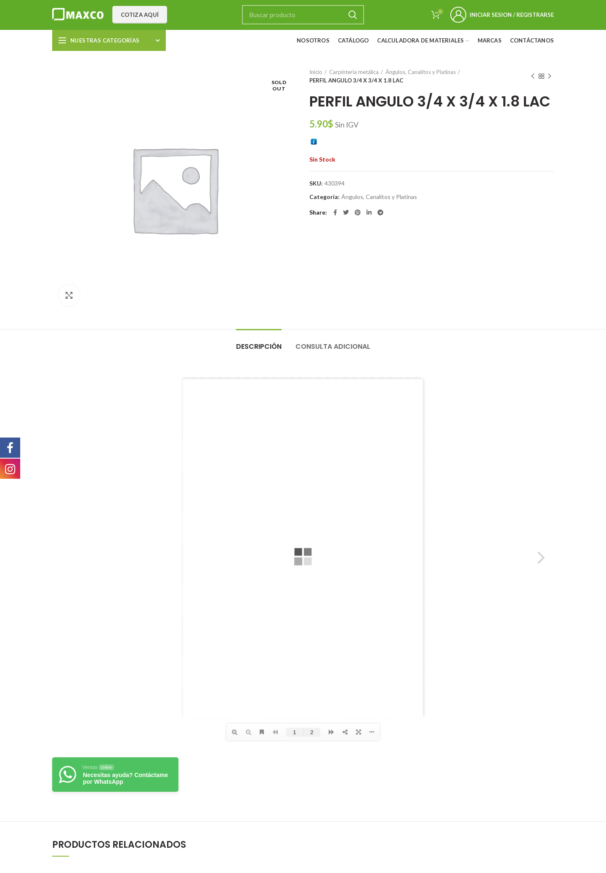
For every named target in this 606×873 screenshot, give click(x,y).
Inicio (315, 72)
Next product (549, 76)
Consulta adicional (332, 346)
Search (352, 14)
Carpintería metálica (354, 72)
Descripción (259, 346)
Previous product (532, 76)
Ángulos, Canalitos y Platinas (420, 72)
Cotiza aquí (140, 14)
